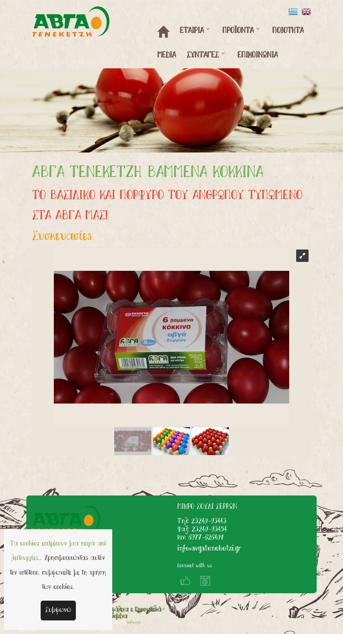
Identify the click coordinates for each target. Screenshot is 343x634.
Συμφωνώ (58, 610)
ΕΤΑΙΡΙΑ (192, 31)
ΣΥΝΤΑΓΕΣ (203, 56)
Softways (134, 622)
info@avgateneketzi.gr (209, 548)
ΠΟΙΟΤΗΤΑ (288, 31)
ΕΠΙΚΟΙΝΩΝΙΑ (257, 56)
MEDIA (166, 56)
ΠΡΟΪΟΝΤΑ (238, 31)
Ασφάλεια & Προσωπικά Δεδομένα (133, 613)
